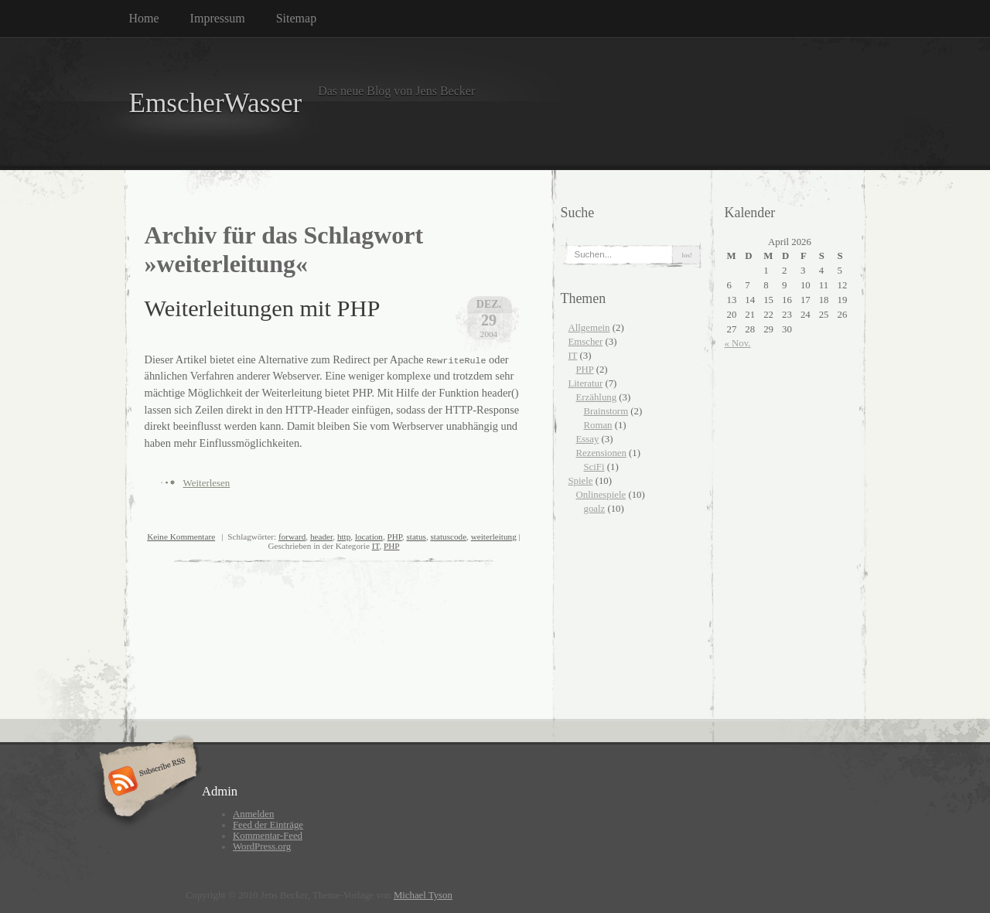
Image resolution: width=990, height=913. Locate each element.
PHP (394, 536)
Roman (598, 425)
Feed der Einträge (268, 824)
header (321, 536)
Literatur (585, 383)
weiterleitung (494, 536)
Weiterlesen (206, 483)
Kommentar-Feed (267, 835)
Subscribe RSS (145, 782)
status (415, 536)
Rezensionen (601, 453)
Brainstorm (606, 411)
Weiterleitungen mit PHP (263, 308)
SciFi (594, 467)
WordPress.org (262, 846)
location (369, 536)
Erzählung (596, 397)
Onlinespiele (601, 494)
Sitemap (296, 18)
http (343, 536)
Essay (587, 439)
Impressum (217, 18)
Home (144, 18)
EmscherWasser (215, 103)
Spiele (580, 480)
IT (376, 545)
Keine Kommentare (181, 536)
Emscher (585, 341)
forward (292, 536)
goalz (595, 508)
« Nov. (738, 343)
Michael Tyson (423, 895)
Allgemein (589, 327)
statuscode (449, 536)
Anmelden (253, 814)
